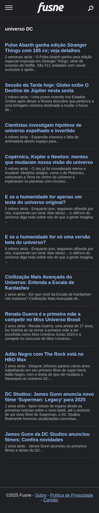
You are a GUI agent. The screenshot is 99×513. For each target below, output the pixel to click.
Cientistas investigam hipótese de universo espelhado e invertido (43, 128)
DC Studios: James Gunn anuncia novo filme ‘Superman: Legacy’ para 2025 (49, 397)
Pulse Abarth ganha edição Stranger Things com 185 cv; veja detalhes (46, 47)
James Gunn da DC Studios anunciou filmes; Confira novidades (47, 437)
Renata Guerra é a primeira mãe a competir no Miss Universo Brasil (43, 316)
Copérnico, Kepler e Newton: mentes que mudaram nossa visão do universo (49, 159)
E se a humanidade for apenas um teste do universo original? (43, 199)
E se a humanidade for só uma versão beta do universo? (47, 239)
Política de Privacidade (71, 495)
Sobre (40, 495)
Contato (50, 500)
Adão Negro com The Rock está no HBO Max (44, 356)
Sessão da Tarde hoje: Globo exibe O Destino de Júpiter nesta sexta (47, 87)
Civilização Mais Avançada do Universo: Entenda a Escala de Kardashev (39, 282)
